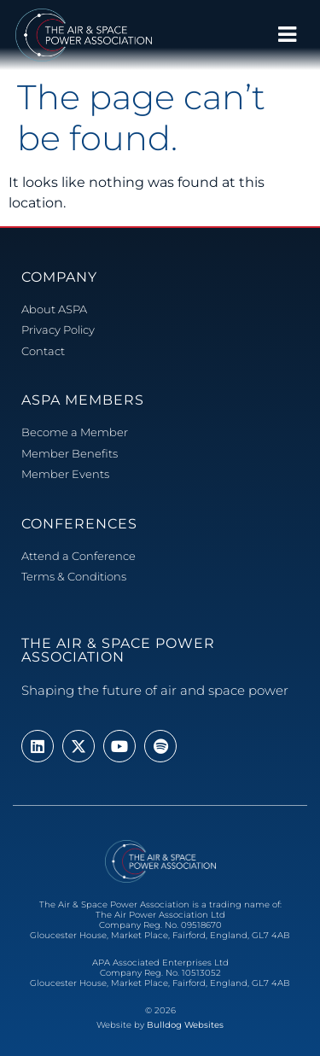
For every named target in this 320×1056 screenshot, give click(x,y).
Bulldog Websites (185, 1024)
